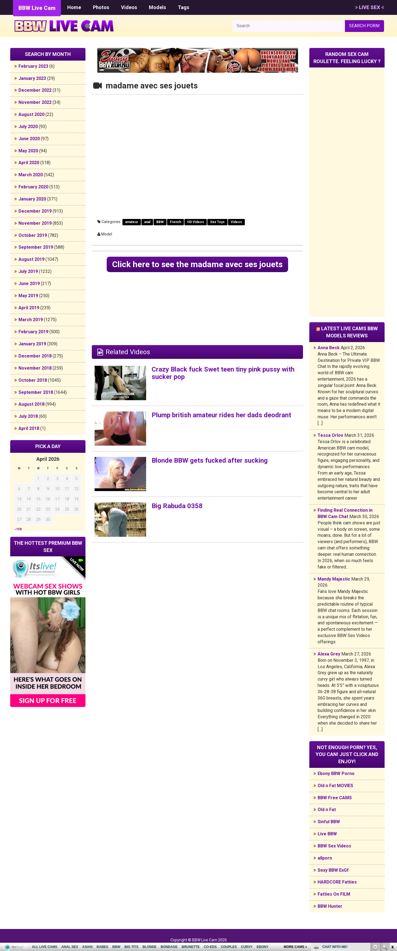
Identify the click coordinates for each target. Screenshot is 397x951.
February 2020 (33, 186)
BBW (160, 222)
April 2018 (28, 428)
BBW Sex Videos (334, 846)
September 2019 (35, 247)
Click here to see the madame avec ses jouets (197, 264)
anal (147, 222)
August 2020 (31, 114)
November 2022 (35, 102)
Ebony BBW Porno (336, 773)
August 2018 (31, 404)
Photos (101, 7)
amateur (131, 222)
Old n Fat (327, 809)
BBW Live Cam (36, 8)
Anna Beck (329, 347)
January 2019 (32, 343)
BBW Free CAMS (335, 797)
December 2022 (35, 90)
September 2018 (35, 392)
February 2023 (33, 66)
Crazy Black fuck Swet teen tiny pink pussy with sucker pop (223, 372)
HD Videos (195, 222)
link (392, 864)
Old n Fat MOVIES (335, 785)
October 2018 (32, 380)
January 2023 (32, 78)
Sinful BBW (329, 821)
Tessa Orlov (330, 435)
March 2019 (30, 319)
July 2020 (28, 126)
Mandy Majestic (334, 579)
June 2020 (29, 138)
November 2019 (35, 223)
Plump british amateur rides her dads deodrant (221, 415)
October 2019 (32, 235)
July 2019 (28, 271)
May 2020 (28, 150)
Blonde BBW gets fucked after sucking (210, 460)
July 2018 (28, 416)
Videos (129, 7)
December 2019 (35, 211)
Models (157, 7)
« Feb (18, 529)
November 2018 (35, 368)
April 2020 (28, 162)
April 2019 (28, 307)
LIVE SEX (369, 7)
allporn (325, 858)
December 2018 (35, 356)
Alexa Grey (329, 654)
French (175, 222)
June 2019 (29, 283)
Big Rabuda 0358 (177, 506)
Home (74, 7)
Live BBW (327, 833)
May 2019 (28, 295)
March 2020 (30, 174)
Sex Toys (217, 222)
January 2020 (32, 199)
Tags (183, 7)
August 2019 (31, 259)
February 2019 (33, 331)
